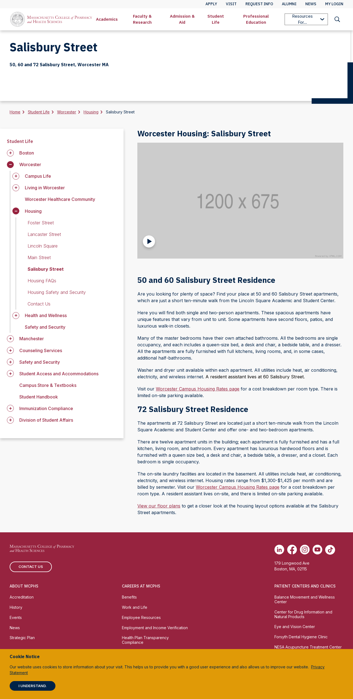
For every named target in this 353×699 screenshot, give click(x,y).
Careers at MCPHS (141, 586)
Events (16, 617)
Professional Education (256, 19)
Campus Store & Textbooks (47, 385)
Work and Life (134, 607)
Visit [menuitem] (231, 3)
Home (15, 112)
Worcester (66, 112)
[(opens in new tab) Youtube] (317, 550)
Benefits (129, 597)
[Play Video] (149, 241)
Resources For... (308, 19)
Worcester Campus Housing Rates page (197, 389)
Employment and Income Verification (155, 627)
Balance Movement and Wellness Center (304, 599)
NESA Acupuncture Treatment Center (308, 647)
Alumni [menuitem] (289, 3)
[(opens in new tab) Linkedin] (279, 550)
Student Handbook (38, 397)
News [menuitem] (310, 3)
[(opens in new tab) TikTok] (330, 550)
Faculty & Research (142, 19)
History (16, 607)
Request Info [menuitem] (259, 3)
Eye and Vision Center (294, 626)
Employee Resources (141, 617)
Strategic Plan (22, 637)
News (15, 627)
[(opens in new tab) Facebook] (292, 550)
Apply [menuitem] (211, 3)
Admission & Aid (182, 19)
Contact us (30, 566)
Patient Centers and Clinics (305, 586)
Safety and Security (45, 327)
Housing (91, 112)
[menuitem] (107, 19)
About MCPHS (24, 586)
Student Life (215, 19)
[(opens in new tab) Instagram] (305, 550)
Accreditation (22, 597)
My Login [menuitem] (334, 3)
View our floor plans (158, 506)
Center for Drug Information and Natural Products (303, 614)
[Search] (337, 19)
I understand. (32, 686)
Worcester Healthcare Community (60, 199)
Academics (107, 19)
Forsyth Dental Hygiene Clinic (301, 636)
